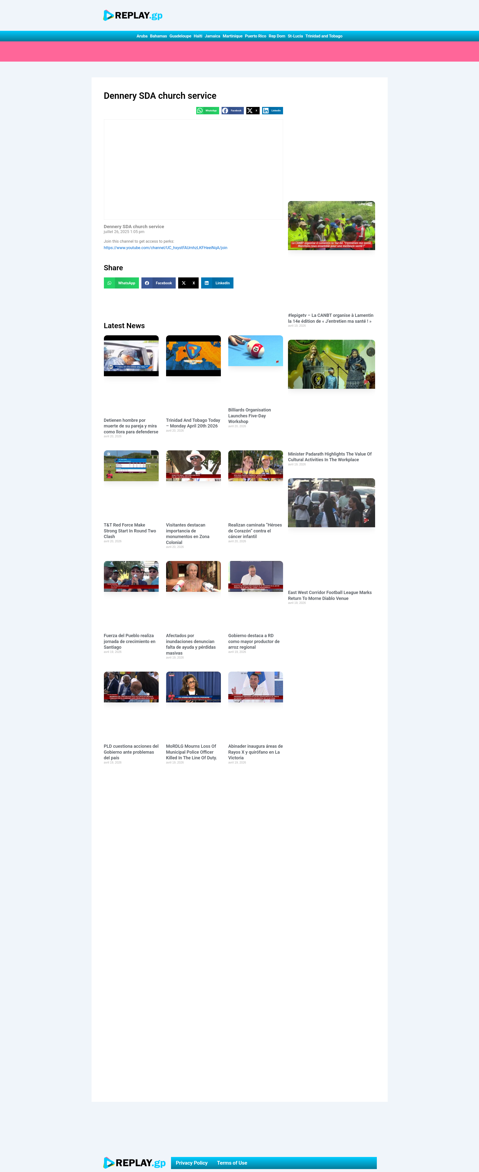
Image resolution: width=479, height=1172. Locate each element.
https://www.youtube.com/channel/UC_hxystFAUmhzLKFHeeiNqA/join (166, 247)
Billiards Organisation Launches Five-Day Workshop (249, 415)
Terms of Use (232, 1163)
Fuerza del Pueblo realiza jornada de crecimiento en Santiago (129, 641)
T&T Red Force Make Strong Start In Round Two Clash (130, 530)
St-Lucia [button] (295, 36)
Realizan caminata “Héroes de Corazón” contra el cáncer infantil (255, 530)
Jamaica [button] (212, 36)
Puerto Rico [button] (255, 36)
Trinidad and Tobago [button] (323, 36)
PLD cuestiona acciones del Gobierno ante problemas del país (131, 752)
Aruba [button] (141, 36)
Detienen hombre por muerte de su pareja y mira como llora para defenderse (131, 426)
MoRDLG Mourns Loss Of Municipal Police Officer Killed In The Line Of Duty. (191, 752)
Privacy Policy (192, 1163)
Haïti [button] (198, 36)
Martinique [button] (232, 36)
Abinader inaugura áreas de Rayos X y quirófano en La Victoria (255, 752)
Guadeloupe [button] (180, 36)
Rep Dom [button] (277, 36)
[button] (207, 110)
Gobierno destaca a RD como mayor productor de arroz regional (254, 641)
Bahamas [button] (158, 36)
